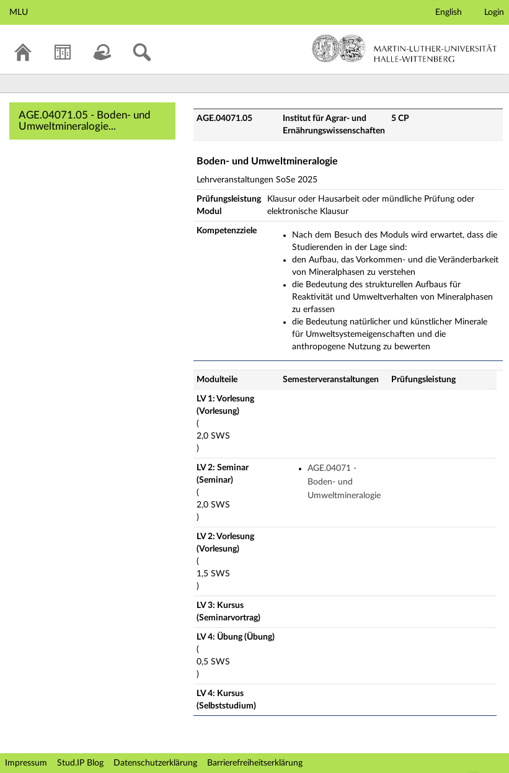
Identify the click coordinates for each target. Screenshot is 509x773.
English (448, 12)
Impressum (26, 763)
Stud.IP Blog (80, 763)
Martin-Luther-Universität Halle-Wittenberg (405, 48)
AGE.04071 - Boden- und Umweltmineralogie (344, 482)
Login (494, 12)
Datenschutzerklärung (155, 763)
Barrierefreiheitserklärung (255, 763)
